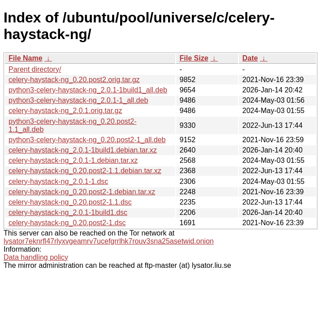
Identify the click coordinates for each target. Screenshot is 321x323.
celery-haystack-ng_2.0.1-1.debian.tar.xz (73, 160)
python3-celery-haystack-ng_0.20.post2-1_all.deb (87, 140)
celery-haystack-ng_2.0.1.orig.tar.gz (65, 110)
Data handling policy (36, 257)
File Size (194, 58)
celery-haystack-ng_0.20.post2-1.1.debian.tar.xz (85, 171)
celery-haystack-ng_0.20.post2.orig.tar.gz (74, 79)
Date (250, 58)
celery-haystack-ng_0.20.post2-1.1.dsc (70, 202)
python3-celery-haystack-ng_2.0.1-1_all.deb (78, 100)
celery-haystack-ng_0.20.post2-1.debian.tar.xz (82, 192)
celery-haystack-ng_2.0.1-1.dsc (58, 181)
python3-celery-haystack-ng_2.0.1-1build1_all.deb (88, 90)
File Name (26, 58)
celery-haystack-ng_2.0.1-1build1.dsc (68, 212)
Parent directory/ (35, 69)
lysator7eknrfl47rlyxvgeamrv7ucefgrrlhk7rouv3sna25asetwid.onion (109, 241)
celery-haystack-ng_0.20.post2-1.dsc (67, 223)
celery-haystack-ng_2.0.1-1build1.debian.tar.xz (83, 150)
